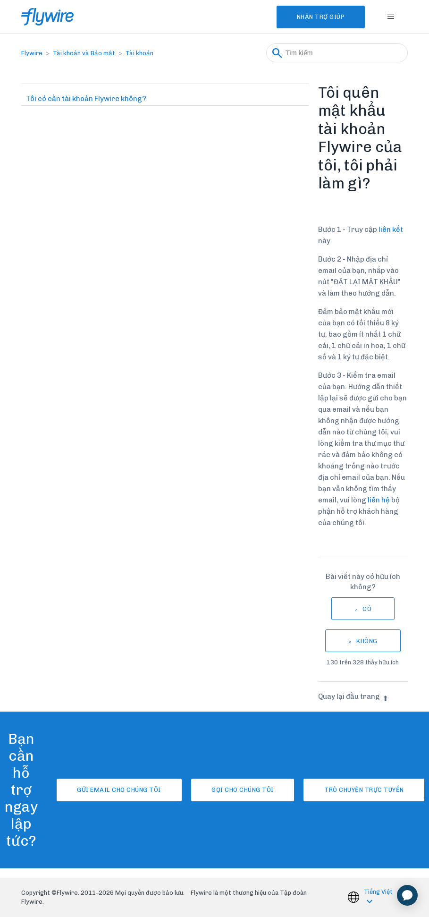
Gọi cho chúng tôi (242, 789)
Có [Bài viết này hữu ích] (366, 608)
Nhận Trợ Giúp (318, 16)
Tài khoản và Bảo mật (84, 53)
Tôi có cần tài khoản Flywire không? (86, 98)
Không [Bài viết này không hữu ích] (367, 641)
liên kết (391, 229)
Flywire (31, 53)
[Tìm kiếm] (337, 52)
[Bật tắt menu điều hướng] (391, 17)
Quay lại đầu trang (353, 696)
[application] (407, 895)
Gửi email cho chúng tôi (115, 789)
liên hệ (379, 500)
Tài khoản (139, 53)
